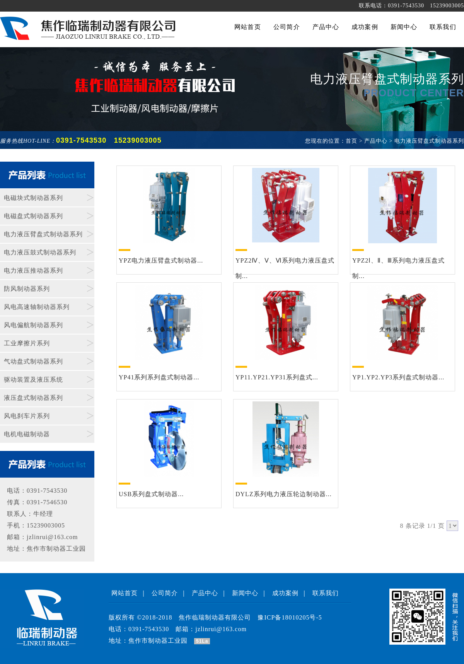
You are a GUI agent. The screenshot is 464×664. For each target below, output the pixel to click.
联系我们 (325, 593)
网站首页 (124, 593)
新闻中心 (245, 593)
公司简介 (165, 593)
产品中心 (205, 593)
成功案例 (285, 593)
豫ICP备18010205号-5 (290, 617)
